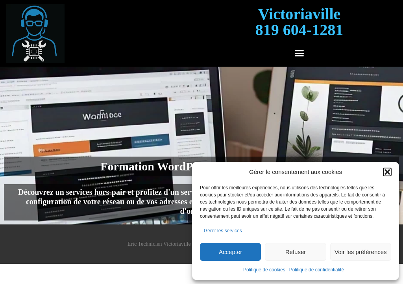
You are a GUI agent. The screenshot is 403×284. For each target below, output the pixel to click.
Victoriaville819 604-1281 (299, 22)
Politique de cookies (264, 270)
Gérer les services (223, 231)
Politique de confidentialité (316, 270)
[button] (387, 172)
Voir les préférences (361, 251)
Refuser (295, 251)
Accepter (230, 251)
